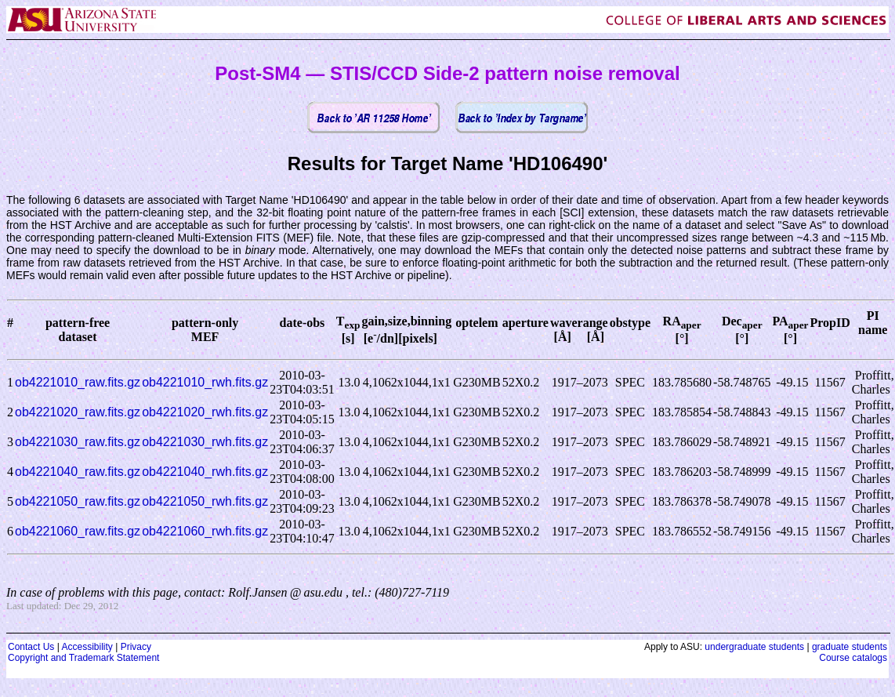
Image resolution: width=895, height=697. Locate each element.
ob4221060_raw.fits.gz (77, 531)
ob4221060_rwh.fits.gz (205, 531)
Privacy (136, 646)
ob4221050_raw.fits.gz (77, 501)
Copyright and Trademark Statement (83, 657)
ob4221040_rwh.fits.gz (205, 471)
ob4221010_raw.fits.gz (77, 382)
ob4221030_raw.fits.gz (77, 441)
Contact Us (31, 646)
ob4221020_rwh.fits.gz (205, 412)
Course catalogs (853, 657)
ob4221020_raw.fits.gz (77, 412)
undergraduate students (754, 646)
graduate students (849, 646)
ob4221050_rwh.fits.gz (205, 501)
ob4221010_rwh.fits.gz (205, 382)
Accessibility (86, 646)
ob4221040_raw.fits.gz (77, 471)
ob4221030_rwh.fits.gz (205, 441)
